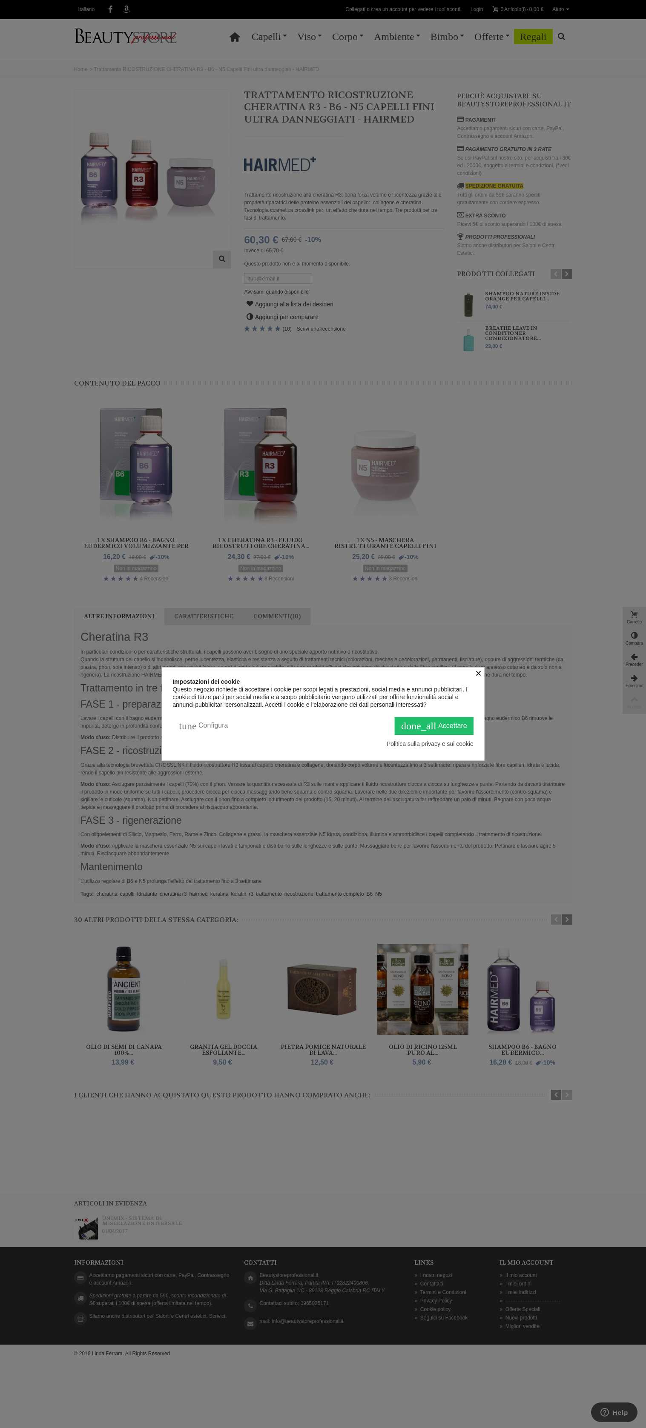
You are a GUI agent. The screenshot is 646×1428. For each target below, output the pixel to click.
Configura (203, 725)
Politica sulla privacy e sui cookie (430, 743)
